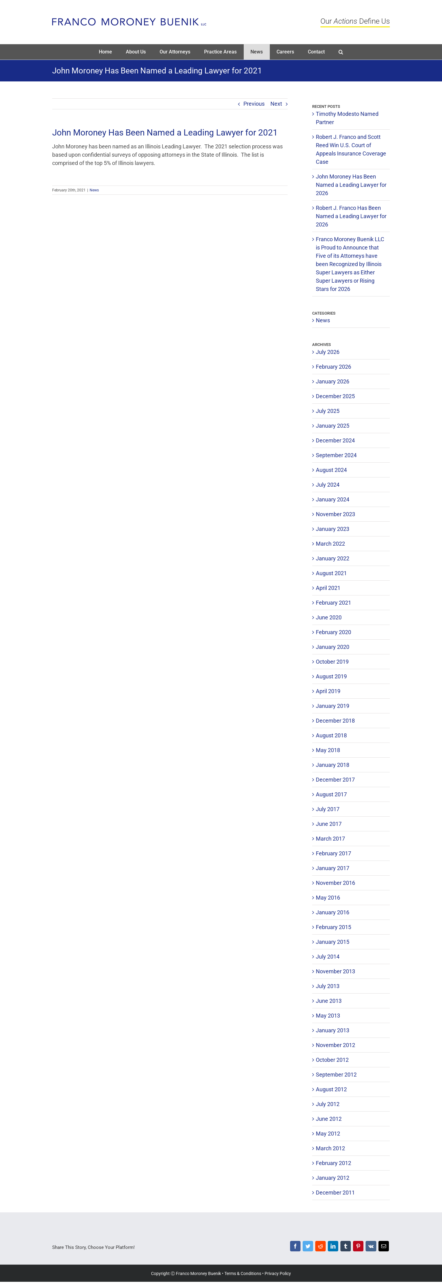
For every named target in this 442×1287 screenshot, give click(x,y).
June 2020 (329, 617)
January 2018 (332, 765)
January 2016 (332, 912)
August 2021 (331, 573)
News (94, 190)
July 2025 (327, 411)
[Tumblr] (345, 1247)
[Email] (383, 1247)
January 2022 (332, 558)
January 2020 (332, 647)
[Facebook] (295, 1247)
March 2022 (330, 543)
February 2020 (333, 632)
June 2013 (329, 1001)
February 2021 (333, 602)
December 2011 (335, 1192)
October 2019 (332, 661)
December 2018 (335, 720)
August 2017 (331, 794)
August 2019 (331, 676)
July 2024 (327, 484)
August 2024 (331, 470)
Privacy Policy (278, 1273)
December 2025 (335, 396)
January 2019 (332, 706)
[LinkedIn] (333, 1247)
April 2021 (328, 588)
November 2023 (335, 514)
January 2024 (332, 499)
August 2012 (331, 1089)
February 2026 (333, 366)
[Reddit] (320, 1247)
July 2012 (327, 1104)
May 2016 (328, 897)
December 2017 (335, 779)
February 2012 (333, 1163)
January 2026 (332, 381)
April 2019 (328, 691)
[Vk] (370, 1247)
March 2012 (330, 1148)
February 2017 (333, 853)
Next (276, 103)
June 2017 (329, 824)
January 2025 (332, 425)
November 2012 (335, 1045)
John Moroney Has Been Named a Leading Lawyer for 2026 (351, 184)
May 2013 (328, 1015)
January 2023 (332, 529)
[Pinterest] (358, 1247)
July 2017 (327, 809)
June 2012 (329, 1119)
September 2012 (336, 1074)
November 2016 (335, 883)
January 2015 (332, 942)
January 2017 (332, 868)
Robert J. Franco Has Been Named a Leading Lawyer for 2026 (351, 216)
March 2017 (330, 838)
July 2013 (327, 986)
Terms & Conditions (242, 1273)
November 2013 (335, 971)
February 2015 (333, 927)
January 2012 (332, 1178)
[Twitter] (307, 1247)
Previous (254, 103)
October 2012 (332, 1060)
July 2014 (327, 956)
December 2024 (335, 440)
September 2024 (336, 455)
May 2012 (328, 1133)
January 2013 (332, 1030)
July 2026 (327, 352)
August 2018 (331, 735)
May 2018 (328, 750)
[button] (341, 52)
